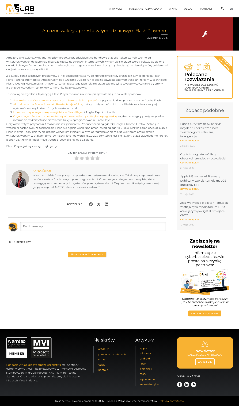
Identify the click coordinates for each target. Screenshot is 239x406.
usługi (188, 8)
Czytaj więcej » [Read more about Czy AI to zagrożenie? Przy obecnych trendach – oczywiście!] (189, 162)
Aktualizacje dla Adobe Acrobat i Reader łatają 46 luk (47, 104)
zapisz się (205, 361)
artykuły (115, 8)
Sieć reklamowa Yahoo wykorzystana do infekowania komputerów (56, 100)
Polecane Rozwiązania (145, 8)
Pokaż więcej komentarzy (87, 254)
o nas (173, 8)
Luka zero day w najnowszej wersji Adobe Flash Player (48, 112)
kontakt (206, 8)
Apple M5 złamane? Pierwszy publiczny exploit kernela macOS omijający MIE (203, 180)
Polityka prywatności (171, 401)
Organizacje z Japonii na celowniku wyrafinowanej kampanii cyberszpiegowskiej (65, 116)
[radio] (76, 159)
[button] (91, 204)
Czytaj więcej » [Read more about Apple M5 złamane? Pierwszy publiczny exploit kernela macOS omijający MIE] (189, 189)
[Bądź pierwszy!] (93, 226)
